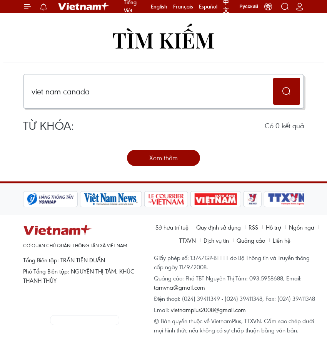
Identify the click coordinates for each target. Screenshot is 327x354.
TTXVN (187, 240)
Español (208, 6)
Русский (249, 6)
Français (183, 6)
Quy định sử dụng (218, 227)
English (159, 6)
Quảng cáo (251, 240)
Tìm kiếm (163, 39)
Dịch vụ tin (216, 240)
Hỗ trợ (273, 227)
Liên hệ (281, 240)
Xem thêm (163, 157)
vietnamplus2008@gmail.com (208, 310)
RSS (253, 227)
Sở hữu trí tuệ (172, 227)
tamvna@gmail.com (179, 287)
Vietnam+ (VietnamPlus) (83, 6)
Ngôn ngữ (301, 227)
